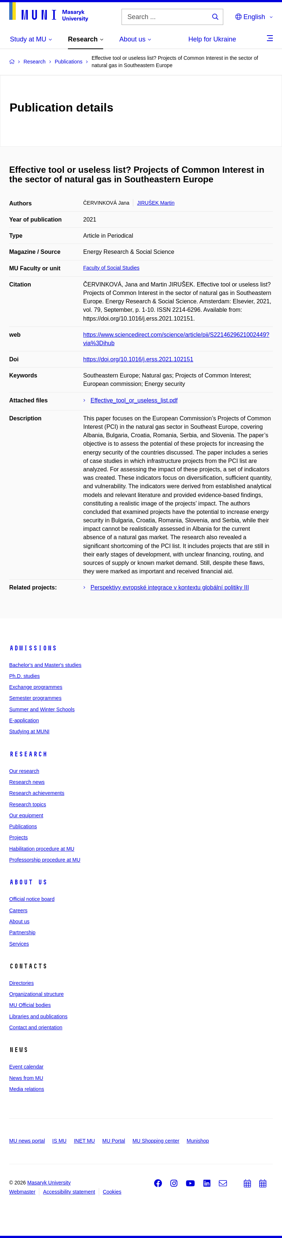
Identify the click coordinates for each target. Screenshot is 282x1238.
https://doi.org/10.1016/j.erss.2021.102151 (138, 359)
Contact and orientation (35, 1027)
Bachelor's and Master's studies (45, 665)
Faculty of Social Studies (111, 268)
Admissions (33, 648)
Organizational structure (36, 994)
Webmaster (22, 1192)
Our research (24, 771)
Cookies (112, 1192)
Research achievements (36, 793)
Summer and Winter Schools (42, 709)
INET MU (84, 1141)
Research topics (27, 804)
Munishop (198, 1141)
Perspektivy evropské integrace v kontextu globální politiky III (170, 587)
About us (28, 882)
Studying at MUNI (29, 731)
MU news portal (27, 1141)
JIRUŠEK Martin (155, 203)
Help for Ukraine (212, 39)
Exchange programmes (35, 687)
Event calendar (26, 1067)
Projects (18, 837)
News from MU (26, 1078)
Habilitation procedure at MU (41, 849)
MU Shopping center (156, 1141)
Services (19, 944)
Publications (23, 826)
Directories (21, 983)
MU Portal (113, 1141)
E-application (24, 720)
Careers (18, 910)
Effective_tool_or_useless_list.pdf (134, 400)
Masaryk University (48, 1183)
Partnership (22, 932)
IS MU (59, 1141)
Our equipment (26, 815)
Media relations (26, 1089)
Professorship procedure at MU (44, 860)
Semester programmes (35, 698)
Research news (27, 782)
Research (28, 754)
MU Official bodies (30, 1005)
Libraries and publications (38, 1016)
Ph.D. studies (24, 676)
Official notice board (31, 899)
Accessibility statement (69, 1192)
